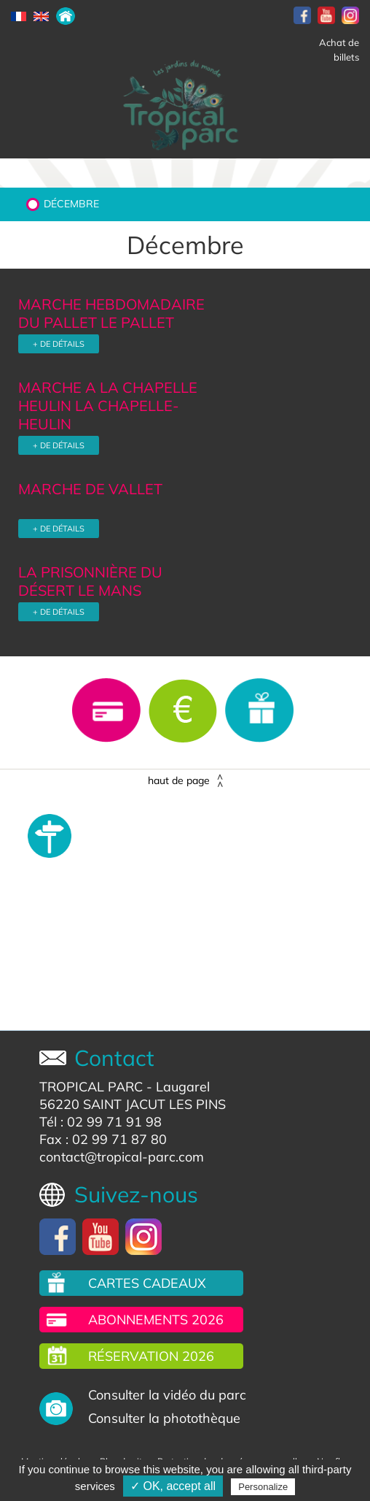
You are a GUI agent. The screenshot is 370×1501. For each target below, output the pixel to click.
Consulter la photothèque (164, 1418)
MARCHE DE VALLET (90, 489)
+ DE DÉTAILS (58, 344)
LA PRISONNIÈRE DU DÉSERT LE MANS (90, 581)
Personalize (263, 1486)
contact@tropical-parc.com (121, 1156)
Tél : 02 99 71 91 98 (100, 1121)
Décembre (71, 203)
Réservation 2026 (151, 1356)
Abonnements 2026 (156, 1319)
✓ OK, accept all (173, 1486)
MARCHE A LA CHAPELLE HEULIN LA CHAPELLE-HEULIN (107, 405)
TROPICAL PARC (91, 1086)
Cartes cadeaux (147, 1283)
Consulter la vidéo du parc (167, 1394)
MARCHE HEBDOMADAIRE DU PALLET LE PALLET (111, 313)
